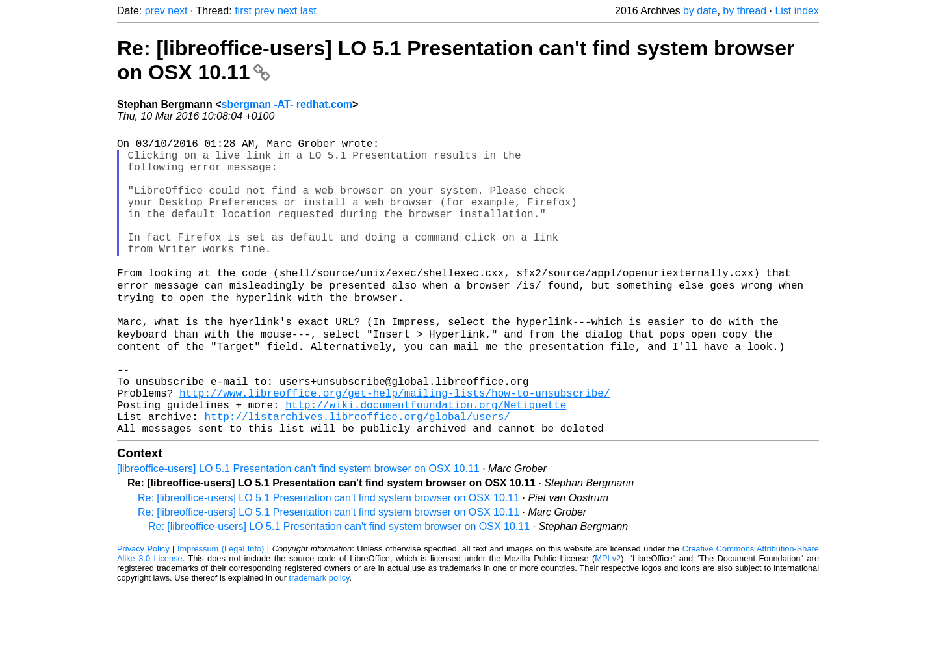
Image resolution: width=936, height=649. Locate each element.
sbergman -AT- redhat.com (286, 104)
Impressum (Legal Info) (220, 610)
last (308, 10)
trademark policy (319, 639)
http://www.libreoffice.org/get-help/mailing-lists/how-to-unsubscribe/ (394, 446)
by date (700, 10)
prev (155, 10)
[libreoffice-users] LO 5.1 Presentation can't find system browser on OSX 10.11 (298, 529)
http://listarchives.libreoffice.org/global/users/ (357, 475)
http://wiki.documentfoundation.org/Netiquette (425, 460)
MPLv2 (608, 619)
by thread (744, 10)
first (243, 10)
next (177, 10)
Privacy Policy (143, 610)
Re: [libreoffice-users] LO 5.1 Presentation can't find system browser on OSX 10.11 (328, 558)
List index (797, 10)
